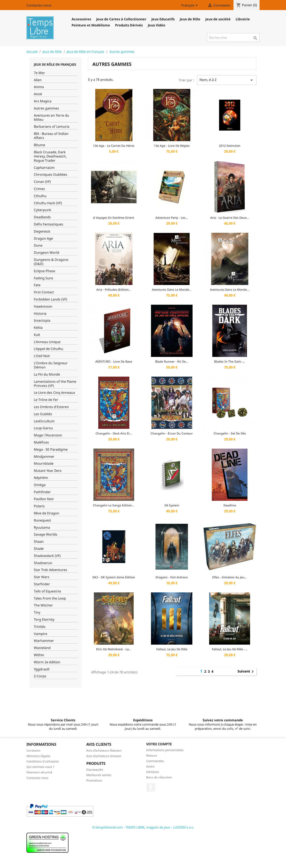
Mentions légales (38, 756)
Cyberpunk (42, 210)
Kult (37, 335)
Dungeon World (46, 252)
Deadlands (42, 217)
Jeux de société (218, 19)
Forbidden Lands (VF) (50, 299)
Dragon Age (43, 238)
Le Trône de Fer (46, 400)
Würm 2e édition (47, 662)
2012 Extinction (229, 146)
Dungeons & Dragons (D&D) (51, 262)
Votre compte (159, 744)
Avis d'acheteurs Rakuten (104, 750)
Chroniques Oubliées (50, 174)
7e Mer (39, 73)
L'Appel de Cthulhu (48, 349)
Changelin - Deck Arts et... (114, 433)
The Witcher (43, 605)
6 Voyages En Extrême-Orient (113, 218)
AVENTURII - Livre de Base (113, 361)
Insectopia (42, 320)
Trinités (40, 626)
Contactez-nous (38, 5)
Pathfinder (42, 492)
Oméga (40, 485)
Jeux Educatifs (163, 19)
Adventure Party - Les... (171, 218)
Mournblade (44, 463)
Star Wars (41, 577)
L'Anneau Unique (47, 342)
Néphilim (41, 478)
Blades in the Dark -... (229, 361)
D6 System (171, 505)
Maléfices (41, 442)
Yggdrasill (41, 669)
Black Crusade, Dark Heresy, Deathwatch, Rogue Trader (50, 156)
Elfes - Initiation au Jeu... (229, 577)
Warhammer (44, 641)
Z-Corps (40, 676)
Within (39, 655)
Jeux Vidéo (156, 25)
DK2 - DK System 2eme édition (113, 577)
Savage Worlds (45, 534)
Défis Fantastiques (48, 224)
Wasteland (42, 648)
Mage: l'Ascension (48, 435)
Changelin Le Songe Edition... (113, 505)
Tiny (37, 612)
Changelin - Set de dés (230, 433)
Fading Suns (43, 278)
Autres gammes (46, 108)
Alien (38, 80)
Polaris (39, 506)
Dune (38, 245)
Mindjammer (44, 456)
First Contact (44, 292)
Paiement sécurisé (39, 772)
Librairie (243, 19)
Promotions (94, 780)
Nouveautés (94, 769)
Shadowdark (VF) (47, 556)
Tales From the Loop (50, 598)
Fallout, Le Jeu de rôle (171, 649)
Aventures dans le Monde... (172, 289)
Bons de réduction (159, 777)
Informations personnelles (165, 750)
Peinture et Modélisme (91, 25)
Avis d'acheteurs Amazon (103, 756)
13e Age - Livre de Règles (172, 146)
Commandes (155, 761)
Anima (39, 87)
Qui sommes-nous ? (40, 767)
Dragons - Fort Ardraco (172, 577)
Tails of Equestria (47, 591)
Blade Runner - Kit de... (171, 361)
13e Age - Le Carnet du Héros (113, 146)
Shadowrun (43, 563)
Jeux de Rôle (190, 19)
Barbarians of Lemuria (51, 126)
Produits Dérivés (129, 25)
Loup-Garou (43, 428)
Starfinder (42, 584)
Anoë (38, 94)
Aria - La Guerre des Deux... (229, 218)
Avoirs (150, 766)
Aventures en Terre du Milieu (51, 117)
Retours (151, 755)
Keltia (38, 327)
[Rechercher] (233, 37)
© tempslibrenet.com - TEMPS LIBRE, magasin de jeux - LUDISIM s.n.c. (143, 827)
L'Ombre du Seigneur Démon (51, 365)
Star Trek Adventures (50, 570)
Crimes (39, 189)
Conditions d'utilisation (42, 761)
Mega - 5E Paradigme (51, 449)
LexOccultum (44, 421)
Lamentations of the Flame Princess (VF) (55, 383)
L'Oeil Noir (42, 356)
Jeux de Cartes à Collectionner (121, 19)
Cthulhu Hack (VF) (48, 203)
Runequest (42, 520)
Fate (37, 285)
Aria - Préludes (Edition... (113, 289)
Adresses (152, 772)
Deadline (229, 505)
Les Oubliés (43, 414)
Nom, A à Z (226, 80)
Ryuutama (42, 527)
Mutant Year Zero (48, 470)
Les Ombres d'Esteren (51, 407)
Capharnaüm (44, 167)
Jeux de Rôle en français (55, 64)
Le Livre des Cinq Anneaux (54, 392)
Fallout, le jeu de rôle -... (229, 649)
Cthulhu (40, 196)
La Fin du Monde (47, 374)
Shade (39, 548)
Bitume (39, 145)
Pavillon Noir (44, 499)
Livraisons (33, 750)
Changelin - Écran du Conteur (172, 433)
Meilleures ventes (98, 775)
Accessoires (81, 19)
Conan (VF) (42, 182)
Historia (40, 313)
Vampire (40, 634)
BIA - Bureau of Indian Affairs (51, 135)
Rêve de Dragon (46, 513)
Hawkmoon (43, 306)
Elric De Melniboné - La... (113, 649)
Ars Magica (42, 101)
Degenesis (42, 231)
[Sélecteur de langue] (190, 5)
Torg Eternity (44, 619)
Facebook (151, 787)
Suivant (246, 671)
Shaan (39, 541)
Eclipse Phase (44, 271)
